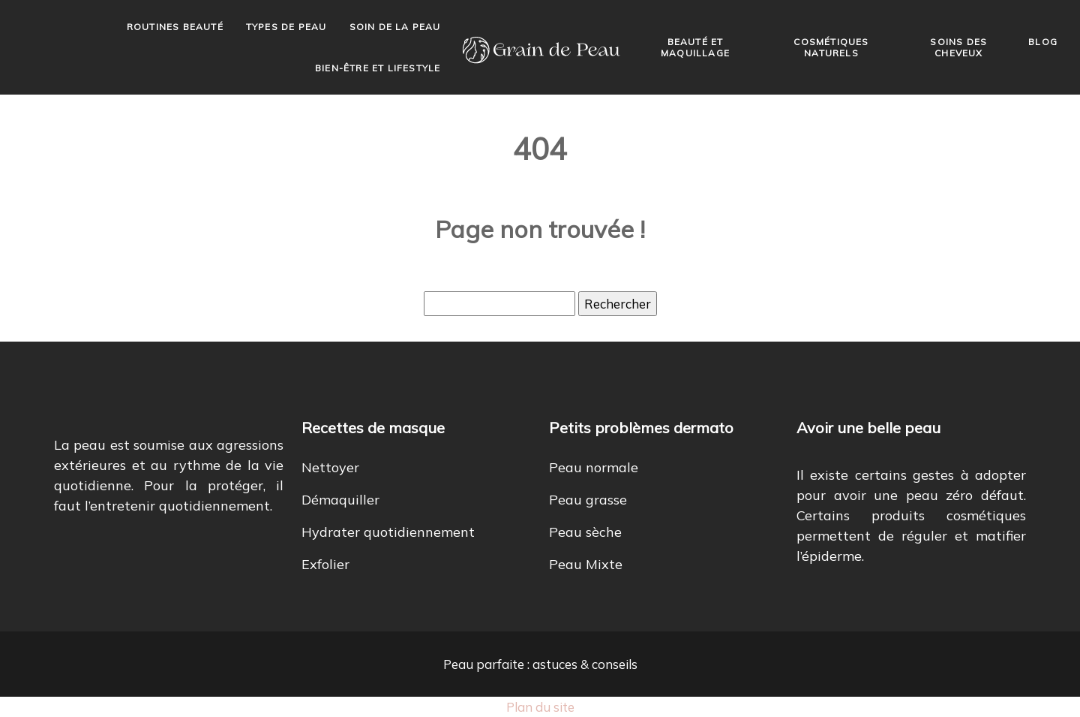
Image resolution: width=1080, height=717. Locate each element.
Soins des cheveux (958, 47)
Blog (1043, 41)
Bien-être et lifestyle (377, 68)
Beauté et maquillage (695, 47)
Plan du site (540, 707)
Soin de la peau (395, 26)
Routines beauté (175, 26)
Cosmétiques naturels (831, 47)
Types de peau (286, 26)
